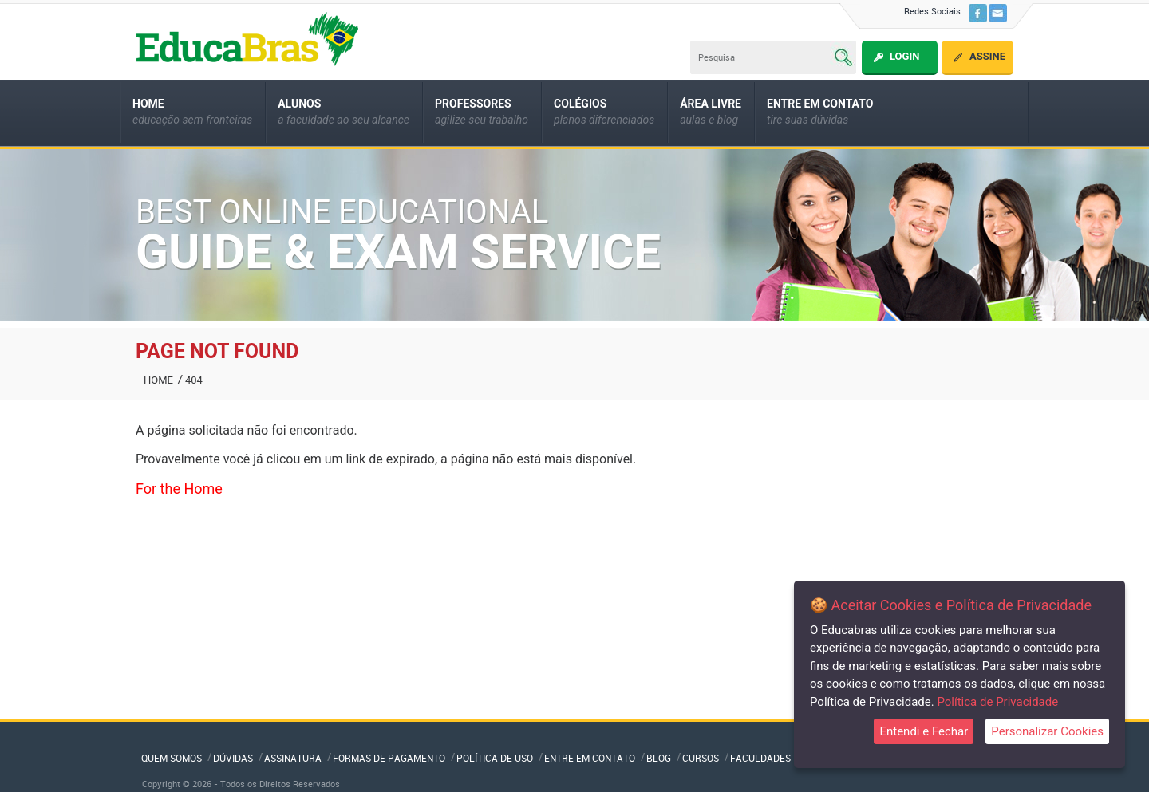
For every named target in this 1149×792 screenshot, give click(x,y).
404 (194, 380)
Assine (987, 56)
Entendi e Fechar (923, 731)
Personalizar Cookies (1047, 731)
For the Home (179, 488)
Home (158, 380)
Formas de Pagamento (389, 757)
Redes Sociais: (933, 11)
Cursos (700, 757)
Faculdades (760, 757)
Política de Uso (494, 757)
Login (904, 56)
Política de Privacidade (997, 702)
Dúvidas (233, 757)
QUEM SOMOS (171, 757)
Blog (658, 757)
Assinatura (293, 757)
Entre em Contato (589, 757)
